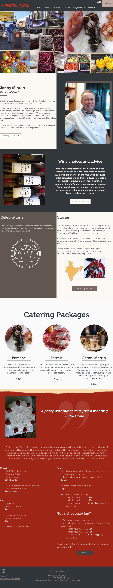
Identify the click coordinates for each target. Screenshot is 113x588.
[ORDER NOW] (108, 3)
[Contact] (85, 553)
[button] (99, 2)
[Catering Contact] (10, 135)
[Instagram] (3, 571)
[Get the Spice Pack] (84, 288)
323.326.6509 (17, 108)
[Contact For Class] (80, 201)
